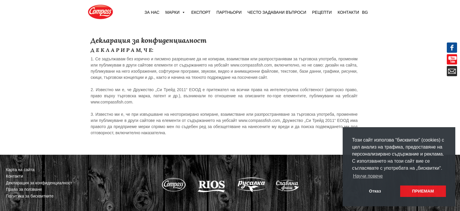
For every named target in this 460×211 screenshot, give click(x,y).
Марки (175, 12)
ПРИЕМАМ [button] (423, 191)
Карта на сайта (20, 169)
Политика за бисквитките (30, 196)
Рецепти (322, 12)
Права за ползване (24, 189)
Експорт (201, 12)
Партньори (229, 12)
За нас (151, 12)
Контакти (348, 12)
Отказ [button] (375, 191)
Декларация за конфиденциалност (39, 183)
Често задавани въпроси (277, 12)
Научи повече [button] (368, 175)
